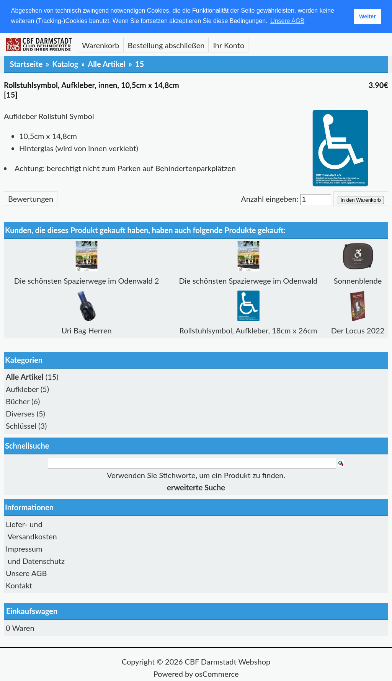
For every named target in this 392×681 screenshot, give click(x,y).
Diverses (20, 413)
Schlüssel (21, 425)
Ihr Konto (228, 44)
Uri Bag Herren (86, 330)
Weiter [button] (367, 16)
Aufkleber (22, 388)
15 (139, 63)
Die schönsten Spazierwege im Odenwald (248, 280)
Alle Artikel (107, 63)
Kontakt (19, 585)
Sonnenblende (358, 280)
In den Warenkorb (361, 200)
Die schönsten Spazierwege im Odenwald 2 (86, 280)
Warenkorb (100, 44)
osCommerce (217, 673)
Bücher (17, 400)
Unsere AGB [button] (287, 21)
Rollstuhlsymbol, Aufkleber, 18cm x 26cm (248, 330)
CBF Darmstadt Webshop (228, 661)
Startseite (26, 63)
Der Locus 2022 (357, 330)
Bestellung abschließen (166, 44)
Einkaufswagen (31, 610)
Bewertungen (30, 198)
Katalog (65, 63)
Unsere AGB (26, 572)
